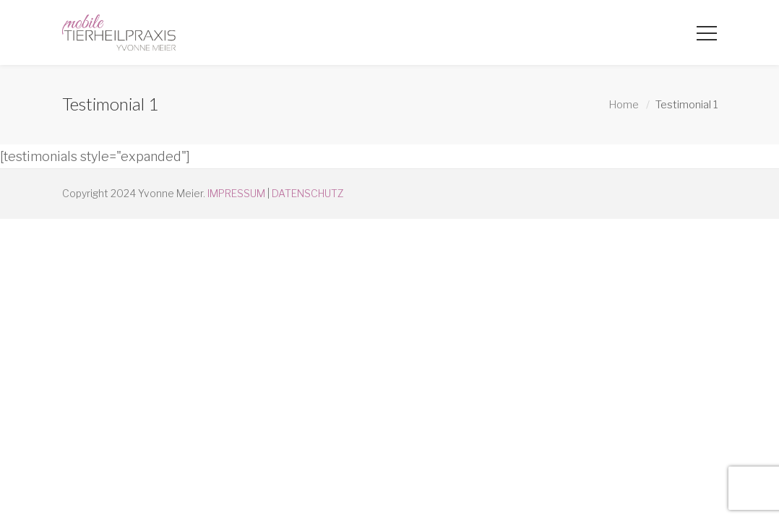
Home (623, 104)
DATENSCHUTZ (308, 193)
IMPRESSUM (236, 193)
